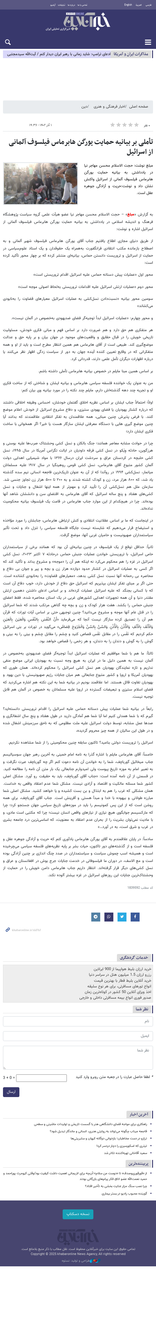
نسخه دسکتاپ (78, 1214)
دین (84, 107)
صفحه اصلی (138, 107)
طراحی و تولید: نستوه (81, 1261)
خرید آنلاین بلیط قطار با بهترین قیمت (122, 981)
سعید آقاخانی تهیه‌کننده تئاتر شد (125, 1153)
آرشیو (52, 5)
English (128, 5)
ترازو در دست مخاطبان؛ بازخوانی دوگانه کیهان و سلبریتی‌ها (109, 1138)
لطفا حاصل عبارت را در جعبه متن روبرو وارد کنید (114, 1077)
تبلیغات (61, 5)
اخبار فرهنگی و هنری (109, 107)
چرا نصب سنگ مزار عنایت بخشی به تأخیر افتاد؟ (116, 1186)
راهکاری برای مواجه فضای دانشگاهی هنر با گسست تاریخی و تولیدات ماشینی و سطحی (90, 1124)
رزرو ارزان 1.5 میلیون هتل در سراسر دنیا (120, 975)
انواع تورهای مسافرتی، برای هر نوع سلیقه (119, 986)
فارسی (149, 5)
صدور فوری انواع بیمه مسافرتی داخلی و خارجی (115, 998)
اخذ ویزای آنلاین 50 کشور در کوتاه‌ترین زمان (118, 992)
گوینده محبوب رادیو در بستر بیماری (124, 1193)
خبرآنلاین (78, 22)
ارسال (11, 1092)
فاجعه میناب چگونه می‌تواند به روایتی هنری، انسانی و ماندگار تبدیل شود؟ (98, 1131)
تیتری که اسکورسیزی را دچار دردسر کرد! (121, 1146)
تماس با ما (82, 5)
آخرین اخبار (138, 1114)
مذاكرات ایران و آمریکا (131, 54)
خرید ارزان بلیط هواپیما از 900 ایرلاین (122, 969)
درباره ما (71, 5)
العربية (139, 5)
